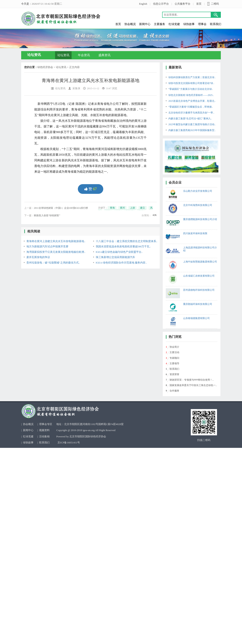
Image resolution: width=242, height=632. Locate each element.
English (143, 3)
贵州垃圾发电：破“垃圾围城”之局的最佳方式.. (53, 262)
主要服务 (159, 24)
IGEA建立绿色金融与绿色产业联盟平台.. (119, 251)
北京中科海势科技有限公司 (197, 205)
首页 (198, 3)
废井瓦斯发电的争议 (38, 257)
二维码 (215, 3)
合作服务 (174, 390)
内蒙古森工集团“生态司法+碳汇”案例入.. (190, 118)
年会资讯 (84, 55)
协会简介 (174, 346)
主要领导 (174, 363)
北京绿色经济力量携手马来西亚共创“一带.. (191, 112)
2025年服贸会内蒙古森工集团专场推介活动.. (192, 124)
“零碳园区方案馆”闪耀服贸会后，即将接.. (190, 106)
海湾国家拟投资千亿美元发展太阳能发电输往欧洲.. (56, 251)
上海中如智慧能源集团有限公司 (200, 261)
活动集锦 (44, 436)
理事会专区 (45, 424)
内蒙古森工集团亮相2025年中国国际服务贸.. (192, 130)
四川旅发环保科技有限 (195, 233)
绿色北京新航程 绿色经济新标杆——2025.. (191, 95)
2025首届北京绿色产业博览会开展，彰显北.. (192, 101)
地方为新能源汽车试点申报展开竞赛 (47, 246)
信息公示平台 (161, 3)
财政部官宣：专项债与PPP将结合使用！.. (192, 379)
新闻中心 (144, 24)
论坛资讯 (63, 55)
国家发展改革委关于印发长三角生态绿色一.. (193, 385)
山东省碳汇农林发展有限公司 (199, 275)
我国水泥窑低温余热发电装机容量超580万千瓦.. (123, 246)
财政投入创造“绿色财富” (47, 215)
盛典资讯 (104, 55)
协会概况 (130, 24)
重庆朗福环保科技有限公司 (197, 304)
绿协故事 (189, 24)
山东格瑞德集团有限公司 (196, 318)
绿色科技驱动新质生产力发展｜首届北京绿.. (192, 77)
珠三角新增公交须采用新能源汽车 (115, 257)
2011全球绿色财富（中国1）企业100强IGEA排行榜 (61, 208)
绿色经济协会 (45, 67)
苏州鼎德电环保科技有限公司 (199, 290)
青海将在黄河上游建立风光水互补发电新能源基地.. (56, 241)
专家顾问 (174, 358)
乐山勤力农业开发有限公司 (197, 191)
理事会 (202, 24)
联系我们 (215, 24)
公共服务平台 (182, 3)
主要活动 (174, 352)
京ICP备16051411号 (68, 442)
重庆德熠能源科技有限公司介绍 (200, 219)
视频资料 (44, 430)
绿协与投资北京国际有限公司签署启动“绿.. (191, 83)
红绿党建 (174, 24)
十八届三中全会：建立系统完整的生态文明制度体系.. (127, 241)
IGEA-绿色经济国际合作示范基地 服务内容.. (121, 262)
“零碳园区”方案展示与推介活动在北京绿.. (190, 89)
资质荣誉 (174, 374)
